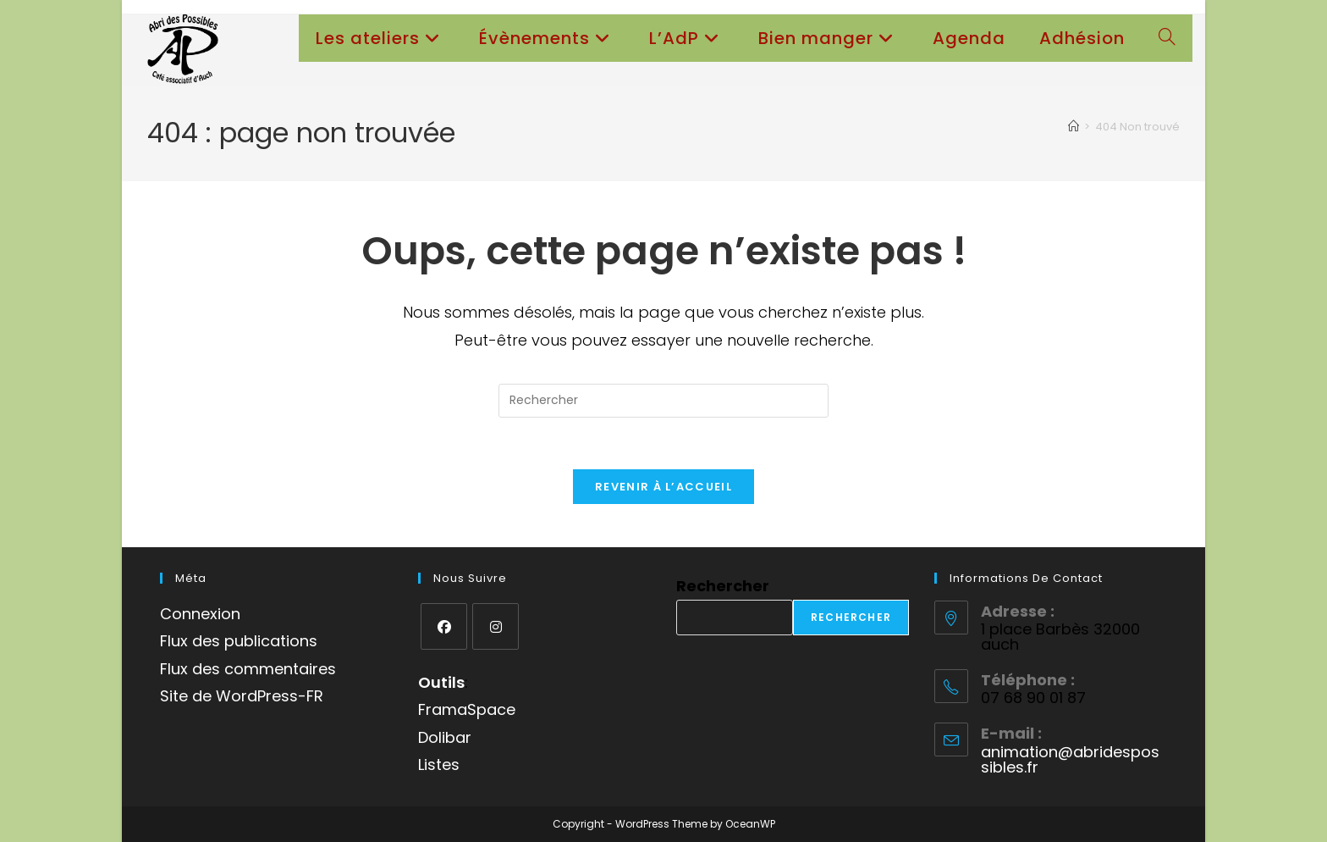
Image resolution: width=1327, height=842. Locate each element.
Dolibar (444, 737)
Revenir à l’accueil (663, 487)
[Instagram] (495, 626)
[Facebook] (444, 626)
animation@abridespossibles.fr (1070, 759)
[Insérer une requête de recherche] (663, 401)
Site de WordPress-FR (241, 695)
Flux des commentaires (248, 668)
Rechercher (722, 585)
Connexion (200, 613)
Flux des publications (238, 640)
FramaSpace (466, 709)
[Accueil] (1073, 127)
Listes (439, 764)
